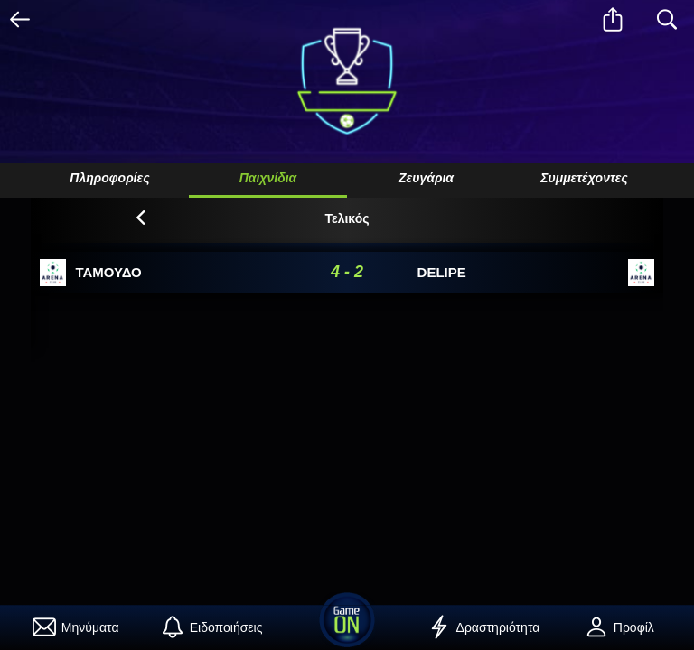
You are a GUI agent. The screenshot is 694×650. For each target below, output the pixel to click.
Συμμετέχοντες (584, 178)
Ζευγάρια (426, 178)
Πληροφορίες (109, 178)
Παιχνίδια (268, 178)
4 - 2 (347, 272)
